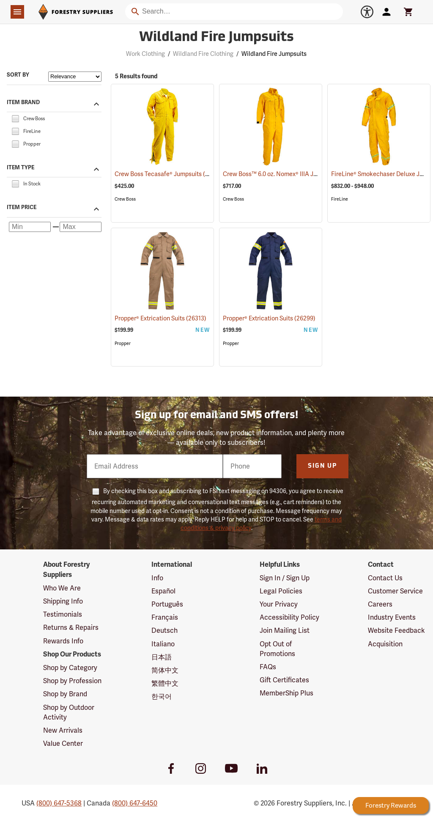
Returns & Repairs (71, 627)
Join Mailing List (285, 630)
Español (163, 591)
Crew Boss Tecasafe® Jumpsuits (169, 173)
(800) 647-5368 (59, 803)
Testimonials (62, 614)
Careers (380, 604)
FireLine (339, 199)
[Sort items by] (74, 77)
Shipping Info (63, 601)
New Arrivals (62, 730)
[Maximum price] (80, 227)
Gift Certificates (284, 680)
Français (164, 617)
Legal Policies (281, 591)
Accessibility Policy (289, 617)
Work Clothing (145, 54)
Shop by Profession (72, 680)
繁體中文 (164, 683)
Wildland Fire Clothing (203, 54)
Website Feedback (396, 630)
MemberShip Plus (286, 693)
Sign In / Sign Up (285, 578)
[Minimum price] (30, 227)
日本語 (161, 657)
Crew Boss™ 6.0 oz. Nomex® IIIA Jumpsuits (291, 174)
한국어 (161, 696)
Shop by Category (70, 667)
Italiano (163, 644)
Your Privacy (279, 604)
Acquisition (385, 644)
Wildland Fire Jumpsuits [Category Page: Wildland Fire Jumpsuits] (216, 37)
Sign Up (322, 466)
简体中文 (164, 670)
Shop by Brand (65, 694)
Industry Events (392, 617)
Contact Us (385, 578)
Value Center (63, 743)
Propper (123, 343)
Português (167, 604)
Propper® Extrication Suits (160, 318)
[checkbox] (15, 117)
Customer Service (395, 591)
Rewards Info (63, 641)
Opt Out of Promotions (277, 649)
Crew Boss (125, 199)
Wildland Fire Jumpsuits (274, 54)
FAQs (268, 666)
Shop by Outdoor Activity (68, 712)
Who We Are (62, 588)
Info (157, 578)
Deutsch (164, 630)
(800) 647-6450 (134, 803)
